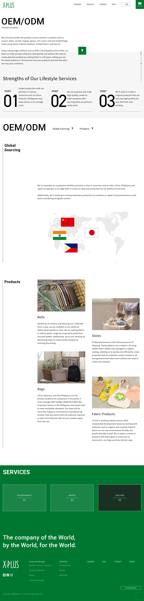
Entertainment (65, 565)
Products (86, 128)
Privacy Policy (131, 588)
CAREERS (103, 4)
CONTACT (140, 6)
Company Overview (36, 570)
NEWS (132, 561)
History (32, 575)
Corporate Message (36, 580)
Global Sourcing (63, 128)
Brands (62, 570)
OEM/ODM (63, 575)
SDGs (114, 4)
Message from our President (40, 565)
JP (124, 4)
